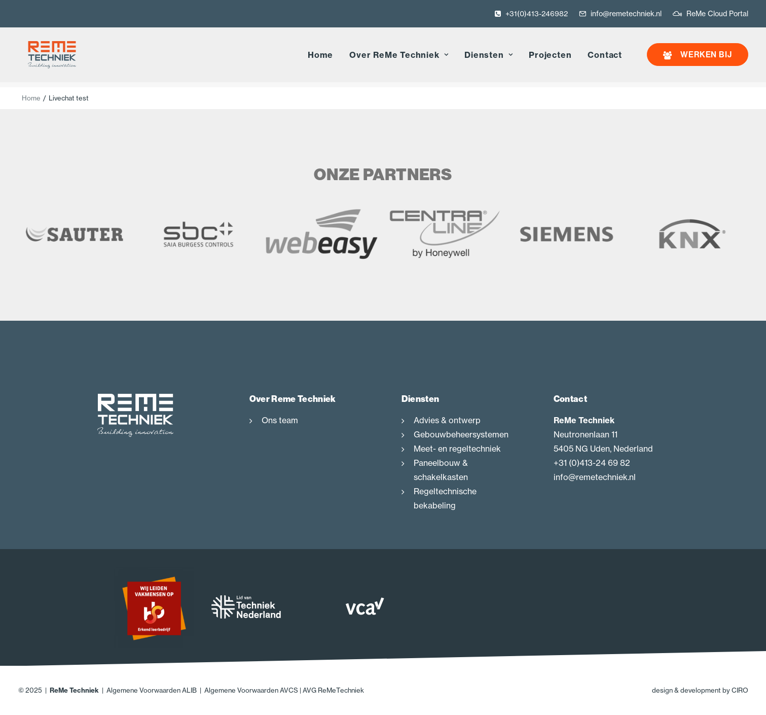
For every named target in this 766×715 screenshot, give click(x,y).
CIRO (740, 691)
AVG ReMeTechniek (333, 691)
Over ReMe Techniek (398, 58)
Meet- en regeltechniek (457, 449)
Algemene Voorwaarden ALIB (151, 691)
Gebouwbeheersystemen (461, 435)
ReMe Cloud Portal (717, 13)
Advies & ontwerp (447, 421)
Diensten (488, 58)
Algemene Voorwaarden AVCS (251, 691)
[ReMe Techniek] (47, 57)
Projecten (550, 58)
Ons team (280, 421)
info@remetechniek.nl (626, 13)
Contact (605, 58)
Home (320, 58)
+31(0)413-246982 (536, 13)
